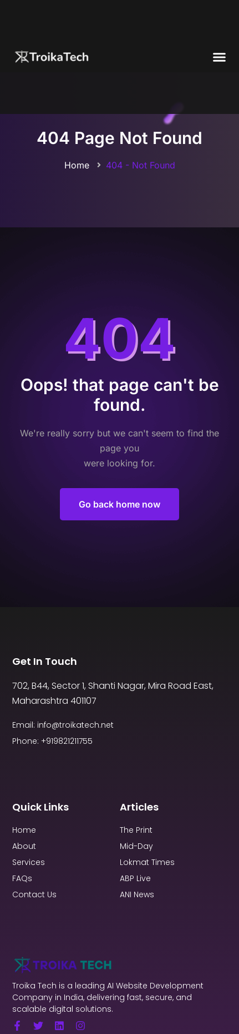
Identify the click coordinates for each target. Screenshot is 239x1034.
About (24, 846)
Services (28, 862)
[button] (219, 57)
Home (76, 165)
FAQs (22, 878)
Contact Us (34, 894)
